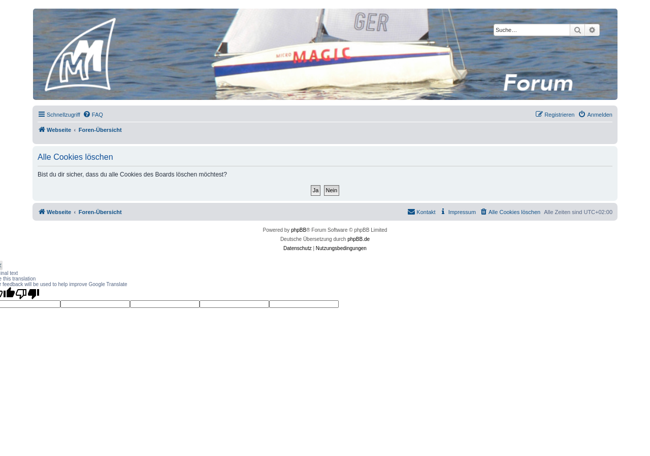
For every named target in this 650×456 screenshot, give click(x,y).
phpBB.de (358, 239)
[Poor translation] (27, 293)
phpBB (298, 230)
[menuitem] (93, 115)
